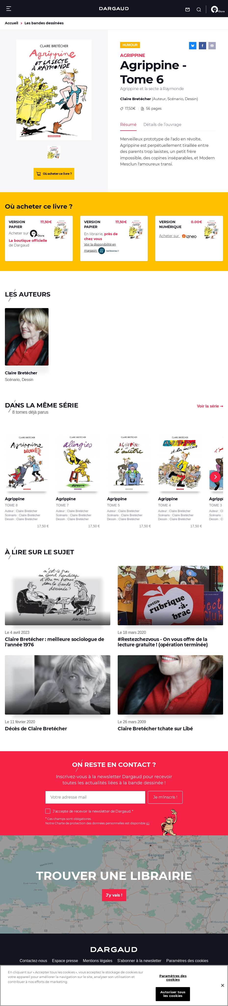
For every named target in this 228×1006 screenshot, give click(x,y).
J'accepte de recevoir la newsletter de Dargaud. (92, 811)
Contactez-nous (33, 961)
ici (147, 823)
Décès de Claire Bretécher (36, 729)
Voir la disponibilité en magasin (102, 249)
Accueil (11, 23)
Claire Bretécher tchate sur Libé (155, 729)
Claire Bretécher (135, 98)
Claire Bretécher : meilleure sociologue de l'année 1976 (54, 642)
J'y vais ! (114, 895)
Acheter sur (177, 236)
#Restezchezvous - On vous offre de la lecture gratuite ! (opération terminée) (163, 642)
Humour (130, 45)
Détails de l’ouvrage (162, 124)
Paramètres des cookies (187, 961)
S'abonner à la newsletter (139, 961)
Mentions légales (97, 961)
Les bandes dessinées (44, 23)
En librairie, (101, 236)
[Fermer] (222, 990)
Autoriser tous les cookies (172, 999)
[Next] (215, 477)
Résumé (128, 124)
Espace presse (65, 961)
